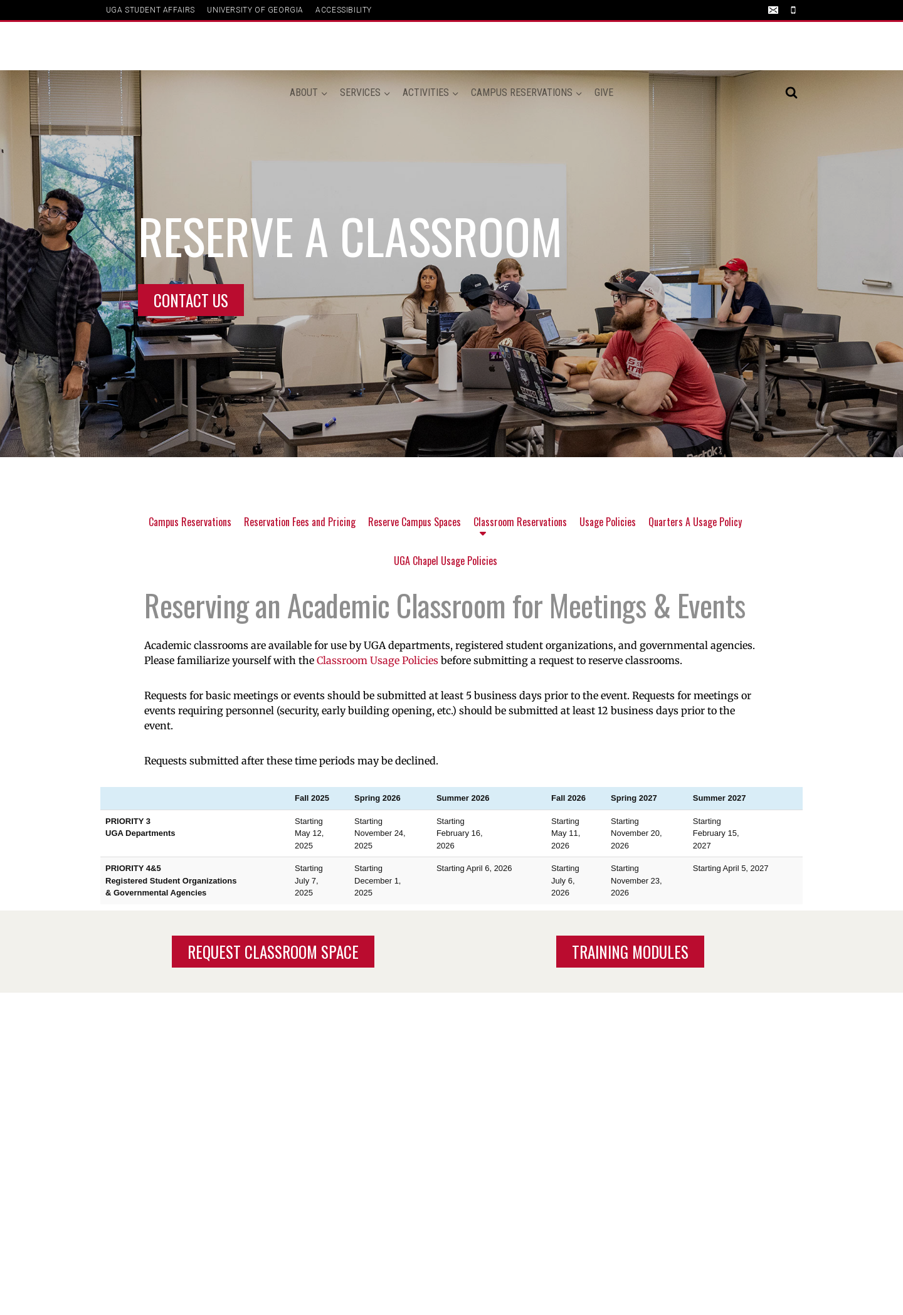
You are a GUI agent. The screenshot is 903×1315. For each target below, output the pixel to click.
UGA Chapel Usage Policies (445, 560)
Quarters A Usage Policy (695, 521)
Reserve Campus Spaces (414, 521)
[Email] (773, 10)
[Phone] (793, 10)
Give (603, 46)
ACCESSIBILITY (343, 10)
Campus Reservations (190, 521)
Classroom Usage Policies (377, 660)
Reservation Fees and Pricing (300, 521)
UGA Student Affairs (150, 10)
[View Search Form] (791, 46)
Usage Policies (607, 521)
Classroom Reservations (520, 529)
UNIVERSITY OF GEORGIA (255, 10)
